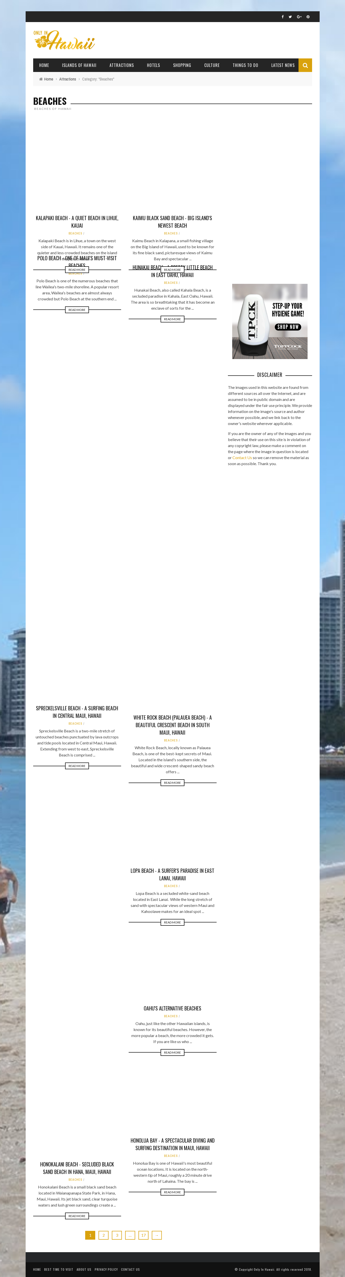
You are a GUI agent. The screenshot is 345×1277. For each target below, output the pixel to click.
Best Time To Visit (58, 1269)
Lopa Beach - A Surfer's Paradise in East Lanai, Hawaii (172, 874)
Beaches (75, 152)
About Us (84, 1269)
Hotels (153, 65)
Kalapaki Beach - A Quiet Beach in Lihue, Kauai (77, 140)
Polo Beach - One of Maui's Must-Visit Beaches (77, 261)
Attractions (122, 65)
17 (143, 1235)
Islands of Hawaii (79, 65)
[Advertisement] (265, 196)
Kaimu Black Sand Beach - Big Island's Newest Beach (172, 140)
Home (44, 65)
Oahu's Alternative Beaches (172, 1008)
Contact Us (242, 457)
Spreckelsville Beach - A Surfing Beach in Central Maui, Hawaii (77, 711)
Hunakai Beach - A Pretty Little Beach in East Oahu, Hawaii (173, 271)
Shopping (182, 65)
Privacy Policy (106, 1269)
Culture (212, 65)
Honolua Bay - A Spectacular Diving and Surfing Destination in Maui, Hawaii (173, 1144)
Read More (77, 188)
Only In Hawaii (264, 1269)
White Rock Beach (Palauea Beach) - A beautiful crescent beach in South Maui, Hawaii (172, 725)
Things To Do (245, 65)
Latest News (283, 65)
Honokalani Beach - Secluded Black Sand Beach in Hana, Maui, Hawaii (77, 1167)
